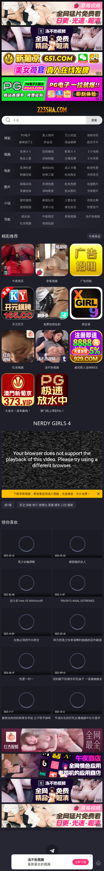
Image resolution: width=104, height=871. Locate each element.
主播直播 (70, 158)
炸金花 (48, 142)
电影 (7, 170)
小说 (7, 203)
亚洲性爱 (25, 168)
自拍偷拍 (48, 151)
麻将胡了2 (25, 142)
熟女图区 (70, 191)
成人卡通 (70, 168)
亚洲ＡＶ (25, 151)
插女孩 (25, 216)
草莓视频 (70, 216)
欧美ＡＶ (70, 151)
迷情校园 (25, 207)
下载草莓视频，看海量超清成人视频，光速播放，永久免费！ (56, 493)
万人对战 (70, 135)
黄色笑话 (70, 207)
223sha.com (52, 110)
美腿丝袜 (25, 191)
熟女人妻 (25, 158)
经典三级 (48, 174)
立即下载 (80, 862)
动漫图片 (93, 184)
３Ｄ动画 (93, 151)
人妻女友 (70, 200)
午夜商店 (48, 216)
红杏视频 (25, 223)
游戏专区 (93, 135)
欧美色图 (70, 184)
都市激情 (25, 200)
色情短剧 (48, 223)
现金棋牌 (70, 142)
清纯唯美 (48, 191)
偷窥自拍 (25, 184)
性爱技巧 (93, 207)
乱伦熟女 (70, 174)
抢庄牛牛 (93, 142)
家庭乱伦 (48, 200)
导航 (7, 219)
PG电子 (26, 135)
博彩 (7, 138)
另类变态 (93, 174)
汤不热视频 (93, 216)
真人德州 (48, 135)
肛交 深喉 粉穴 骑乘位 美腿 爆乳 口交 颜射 (46, 505)
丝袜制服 (48, 158)
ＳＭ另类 (93, 158)
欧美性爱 (93, 168)
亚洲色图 (48, 184)
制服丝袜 (25, 174)
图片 (7, 187)
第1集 (8, 505)
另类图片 (93, 191)
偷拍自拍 (48, 168)
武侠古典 (93, 200)
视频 (7, 154)
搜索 (94, 120)
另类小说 (48, 207)
